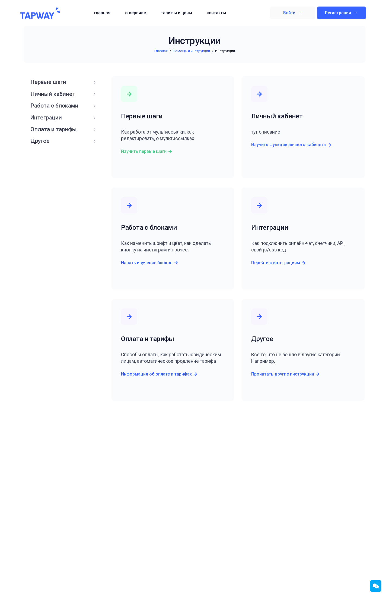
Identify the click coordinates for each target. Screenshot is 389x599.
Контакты (216, 12)
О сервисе (135, 12)
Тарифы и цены (176, 12)
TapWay (40, 13)
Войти (289, 12)
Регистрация (338, 12)
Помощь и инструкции (191, 51)
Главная (102, 12)
